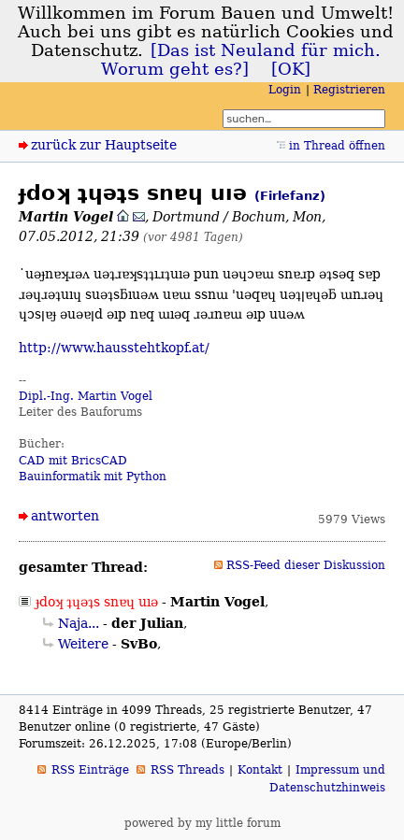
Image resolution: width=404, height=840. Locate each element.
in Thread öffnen (337, 145)
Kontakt (260, 769)
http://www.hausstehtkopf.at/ (114, 347)
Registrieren (349, 89)
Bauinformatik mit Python (92, 476)
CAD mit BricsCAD (73, 460)
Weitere (83, 643)
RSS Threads (187, 769)
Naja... (78, 623)
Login (284, 89)
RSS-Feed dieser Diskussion (305, 565)
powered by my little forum (202, 823)
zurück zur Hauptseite (104, 144)
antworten (65, 515)
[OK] (290, 69)
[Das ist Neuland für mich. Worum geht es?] (241, 59)
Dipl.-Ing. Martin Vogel (85, 396)
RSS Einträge (90, 769)
